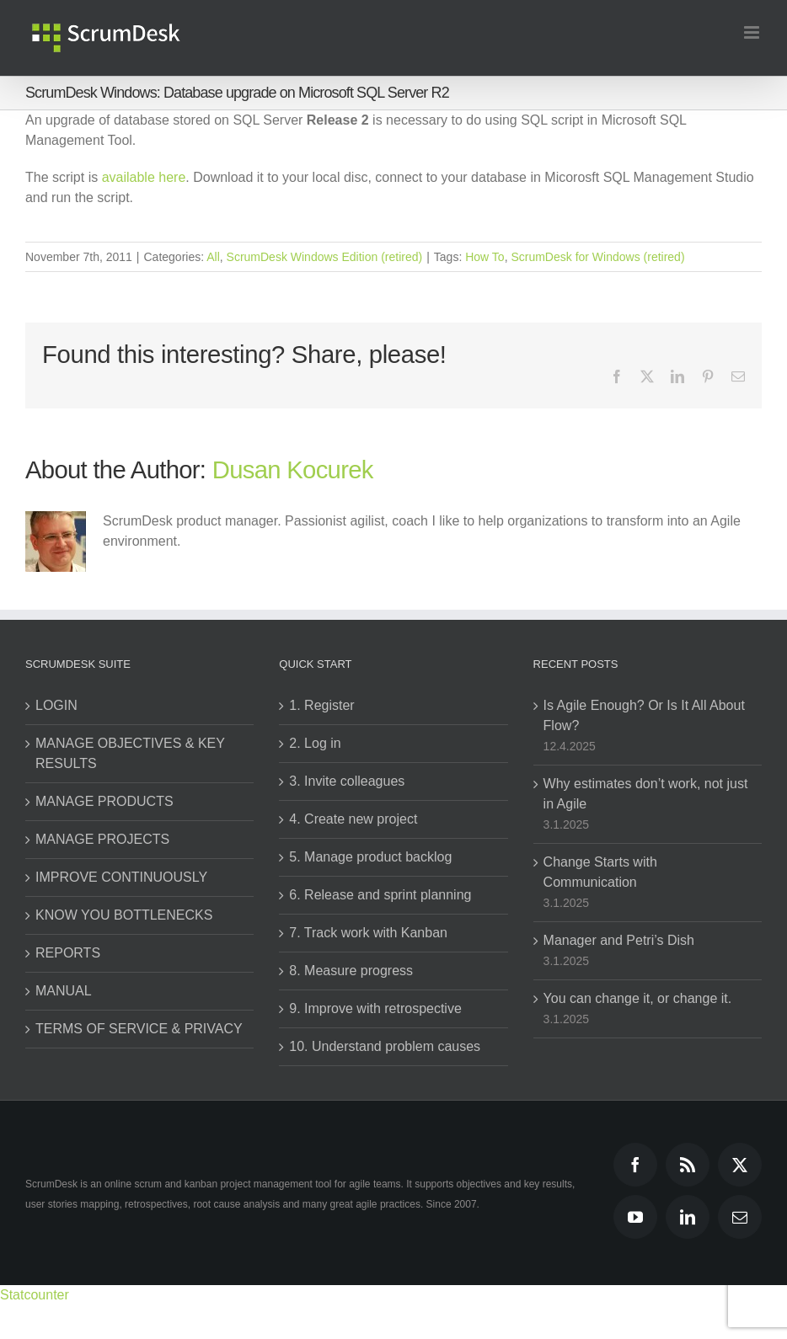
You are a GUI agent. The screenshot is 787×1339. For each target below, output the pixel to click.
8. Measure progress (351, 970)
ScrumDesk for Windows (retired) (597, 257)
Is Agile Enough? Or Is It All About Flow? (644, 715)
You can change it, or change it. (637, 998)
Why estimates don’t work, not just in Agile (645, 793)
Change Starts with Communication (600, 872)
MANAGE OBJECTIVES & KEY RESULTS (130, 753)
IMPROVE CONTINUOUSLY (121, 877)
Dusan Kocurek (292, 469)
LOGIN (56, 705)
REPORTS (67, 953)
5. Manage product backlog (370, 857)
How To (484, 257)
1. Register (321, 705)
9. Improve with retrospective (375, 1008)
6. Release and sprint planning (380, 895)
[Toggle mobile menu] (753, 32)
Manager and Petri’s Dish (618, 940)
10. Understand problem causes (384, 1046)
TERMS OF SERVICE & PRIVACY (139, 1029)
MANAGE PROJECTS (102, 839)
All (213, 257)
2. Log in (314, 743)
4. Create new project (353, 819)
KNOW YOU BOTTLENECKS (123, 915)
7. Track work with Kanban (368, 933)
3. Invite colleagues (346, 781)
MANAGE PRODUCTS (104, 801)
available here (144, 177)
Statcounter (34, 1295)
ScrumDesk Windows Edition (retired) (325, 257)
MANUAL (63, 991)
